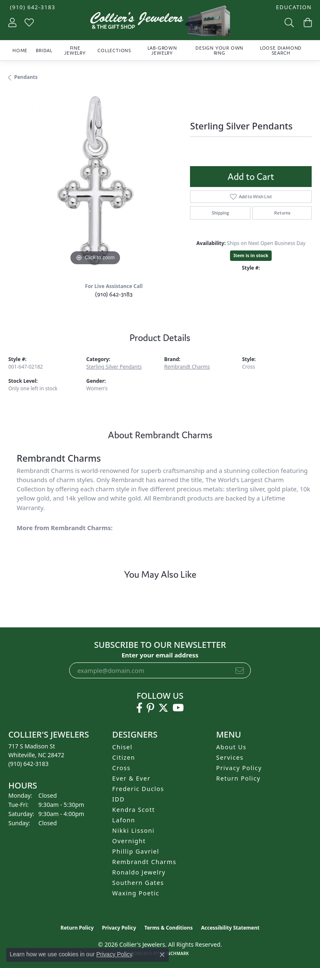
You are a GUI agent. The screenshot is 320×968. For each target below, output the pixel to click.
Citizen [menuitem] (123, 757)
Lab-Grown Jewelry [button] (162, 50)
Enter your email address (160, 655)
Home (20, 50)
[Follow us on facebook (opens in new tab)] (139, 708)
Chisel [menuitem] (122, 747)
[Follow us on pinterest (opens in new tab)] (150, 708)
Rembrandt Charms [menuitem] (144, 862)
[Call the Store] (28, 764)
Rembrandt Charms (187, 366)
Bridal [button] (44, 50)
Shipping (220, 213)
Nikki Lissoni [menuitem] (133, 830)
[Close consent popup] (162, 954)
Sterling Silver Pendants (114, 366)
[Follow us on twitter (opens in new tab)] (163, 708)
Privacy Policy (239, 768)
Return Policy (238, 778)
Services (230, 757)
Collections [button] (114, 50)
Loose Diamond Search (281, 50)
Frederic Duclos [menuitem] (138, 789)
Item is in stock (250, 255)
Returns (282, 213)
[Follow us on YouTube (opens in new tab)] (178, 708)
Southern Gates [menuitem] (138, 883)
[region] (95, 181)
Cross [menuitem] (121, 768)
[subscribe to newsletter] (239, 670)
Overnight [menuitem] (128, 841)
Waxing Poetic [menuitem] (135, 893)
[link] (31, 7)
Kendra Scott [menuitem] (133, 810)
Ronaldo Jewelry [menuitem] (138, 872)
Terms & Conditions (169, 927)
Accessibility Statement (230, 927)
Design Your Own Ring (219, 50)
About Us (231, 747)
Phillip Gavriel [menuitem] (135, 851)
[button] (293, 7)
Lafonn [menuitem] (123, 820)
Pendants (26, 77)
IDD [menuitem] (118, 799)
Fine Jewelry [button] (75, 50)
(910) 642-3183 (113, 294)
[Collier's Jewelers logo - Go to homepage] (160, 22)
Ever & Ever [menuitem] (131, 778)
